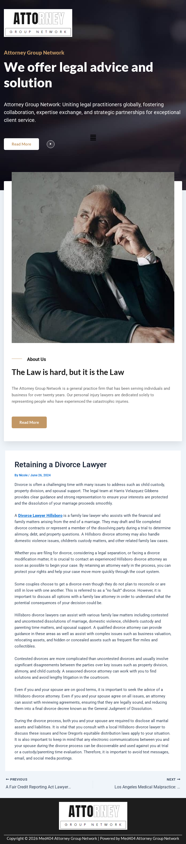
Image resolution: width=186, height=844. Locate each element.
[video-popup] (51, 144)
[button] (93, 137)
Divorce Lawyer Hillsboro (40, 515)
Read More (21, 144)
